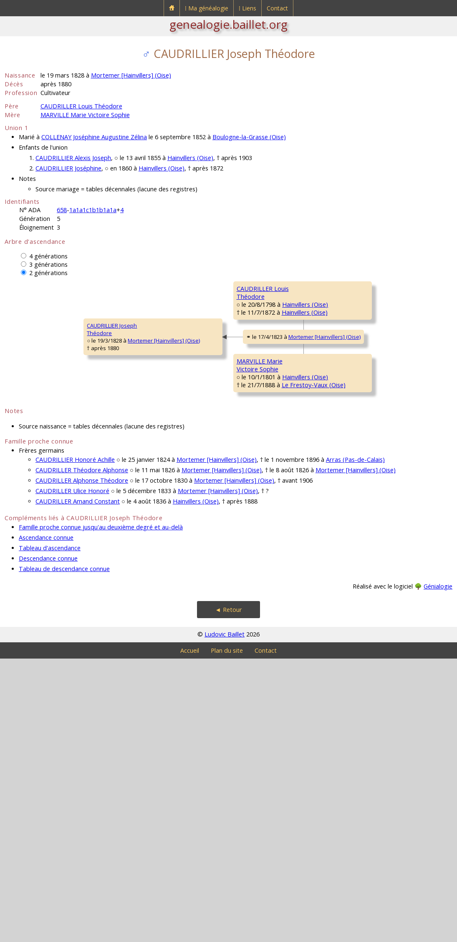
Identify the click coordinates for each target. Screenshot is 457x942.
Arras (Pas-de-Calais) (355, 743)
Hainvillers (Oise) (190, 158)
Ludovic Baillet (225, 918)
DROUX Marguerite (373, 338)
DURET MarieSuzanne (366, 442)
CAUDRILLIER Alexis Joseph (73, 158)
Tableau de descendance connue (64, 852)
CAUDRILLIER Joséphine (68, 168)
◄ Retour (228, 893)
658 (62, 210)
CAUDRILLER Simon (373, 288)
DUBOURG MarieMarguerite (371, 649)
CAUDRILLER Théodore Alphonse (81, 753)
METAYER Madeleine (375, 538)
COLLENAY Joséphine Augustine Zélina (94, 137)
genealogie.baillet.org (228, 24)
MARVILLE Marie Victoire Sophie (85, 115)
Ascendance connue (46, 821)
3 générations (48, 264)
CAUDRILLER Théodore (265, 313)
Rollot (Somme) (299, 632)
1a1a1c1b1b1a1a (92, 210)
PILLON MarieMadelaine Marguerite (265, 621)
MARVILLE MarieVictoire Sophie (143, 567)
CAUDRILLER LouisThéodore (145, 367)
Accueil (189, 934)
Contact (277, 8)
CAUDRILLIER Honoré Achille (75, 743)
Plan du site (227, 934)
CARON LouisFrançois (366, 392)
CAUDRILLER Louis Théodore (81, 106)
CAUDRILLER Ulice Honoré (72, 774)
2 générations (48, 273)
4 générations (48, 256)
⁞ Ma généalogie (206, 8)
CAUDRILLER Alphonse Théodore (81, 764)
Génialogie (438, 870)
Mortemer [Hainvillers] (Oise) (131, 75)
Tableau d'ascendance (50, 831)
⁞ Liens (247, 8)
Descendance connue (48, 842)
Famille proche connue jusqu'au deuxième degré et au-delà (101, 810)
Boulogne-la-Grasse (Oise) (249, 137)
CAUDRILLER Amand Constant (77, 785)
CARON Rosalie (256, 413)
